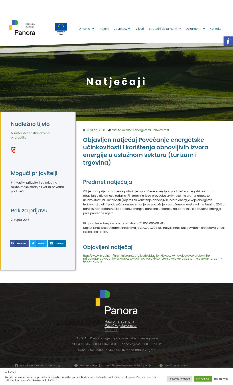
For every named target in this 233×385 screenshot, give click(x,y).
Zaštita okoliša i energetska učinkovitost (140, 130)
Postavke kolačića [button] (179, 378)
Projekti (104, 29)
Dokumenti (195, 29)
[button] (228, 41)
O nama (86, 29)
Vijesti (139, 29)
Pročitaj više (220, 378)
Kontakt (215, 29)
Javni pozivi (122, 29)
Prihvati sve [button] (203, 378)
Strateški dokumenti (165, 29)
